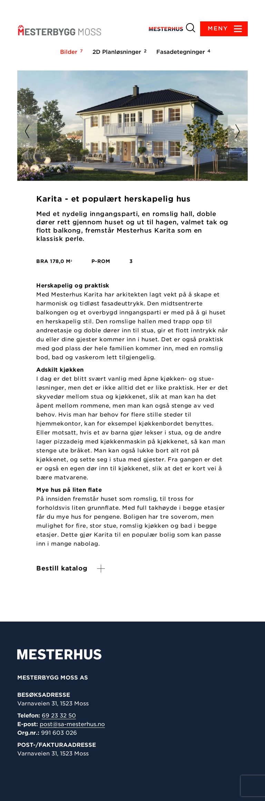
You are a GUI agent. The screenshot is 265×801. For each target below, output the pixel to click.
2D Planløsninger (118, 51)
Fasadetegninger (182, 51)
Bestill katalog (62, 568)
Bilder (70, 51)
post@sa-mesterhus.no (72, 724)
